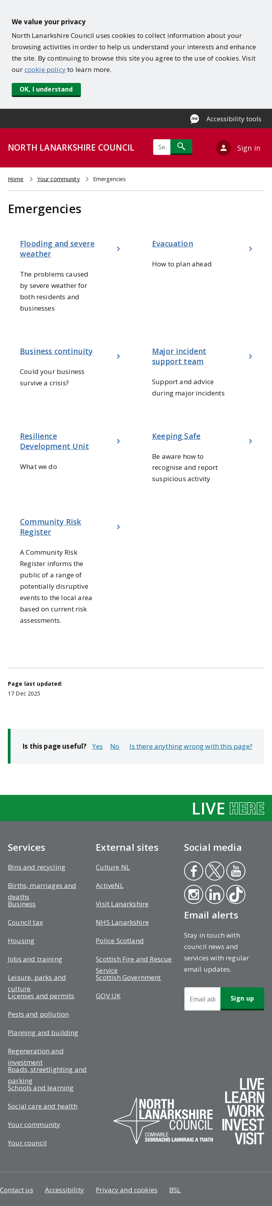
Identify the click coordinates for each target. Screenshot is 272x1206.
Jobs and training (35, 958)
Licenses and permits (41, 995)
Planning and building (43, 1032)
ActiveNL (109, 885)
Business (22, 903)
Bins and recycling (36, 867)
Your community (58, 179)
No (114, 746)
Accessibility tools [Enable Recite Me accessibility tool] (233, 118)
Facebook (193, 872)
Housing (21, 940)
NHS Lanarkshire (122, 922)
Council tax (25, 922)
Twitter (214, 872)
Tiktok (235, 895)
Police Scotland (120, 940)
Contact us (16, 1189)
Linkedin (214, 895)
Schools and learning (40, 1087)
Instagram (193, 895)
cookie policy (45, 69)
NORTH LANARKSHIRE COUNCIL (71, 147)
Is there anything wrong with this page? (190, 746)
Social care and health (42, 1106)
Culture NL (113, 867)
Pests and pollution (38, 1014)
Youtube (234, 872)
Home (16, 179)
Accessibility (64, 1189)
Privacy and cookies (126, 1189)
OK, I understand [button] (46, 89)
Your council (27, 1142)
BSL (175, 1189)
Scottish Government (128, 977)
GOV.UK (108, 995)
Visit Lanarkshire (122, 903)
